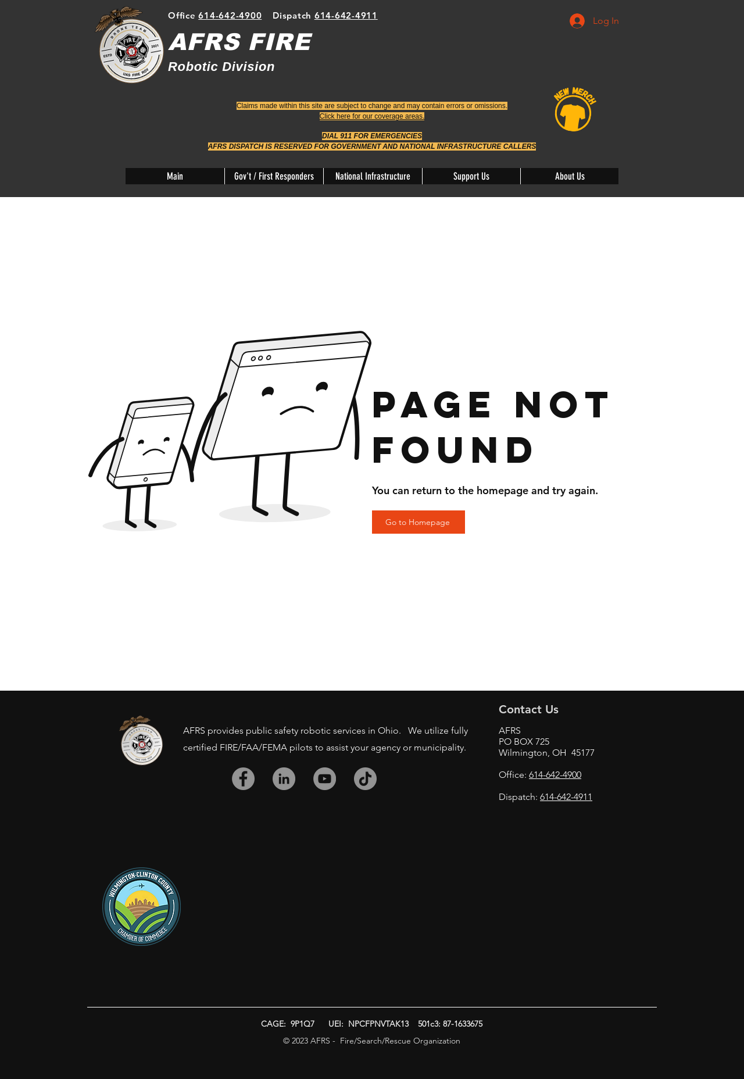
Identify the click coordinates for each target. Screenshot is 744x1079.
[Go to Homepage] (418, 522)
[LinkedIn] (284, 778)
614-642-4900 (230, 15)
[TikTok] (365, 778)
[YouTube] (324, 778)
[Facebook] (243, 778)
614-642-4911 (346, 15)
